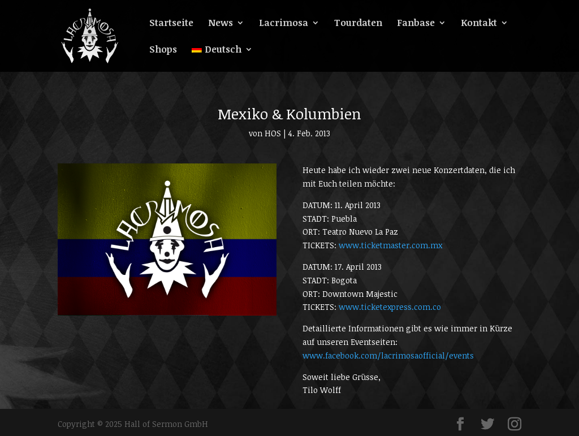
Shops (163, 50)
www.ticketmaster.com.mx (390, 245)
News (220, 24)
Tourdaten (358, 24)
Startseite (171, 24)
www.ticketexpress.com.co (390, 306)
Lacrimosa (283, 24)
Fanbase (416, 24)
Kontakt (479, 24)
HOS (273, 133)
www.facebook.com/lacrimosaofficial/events (388, 355)
